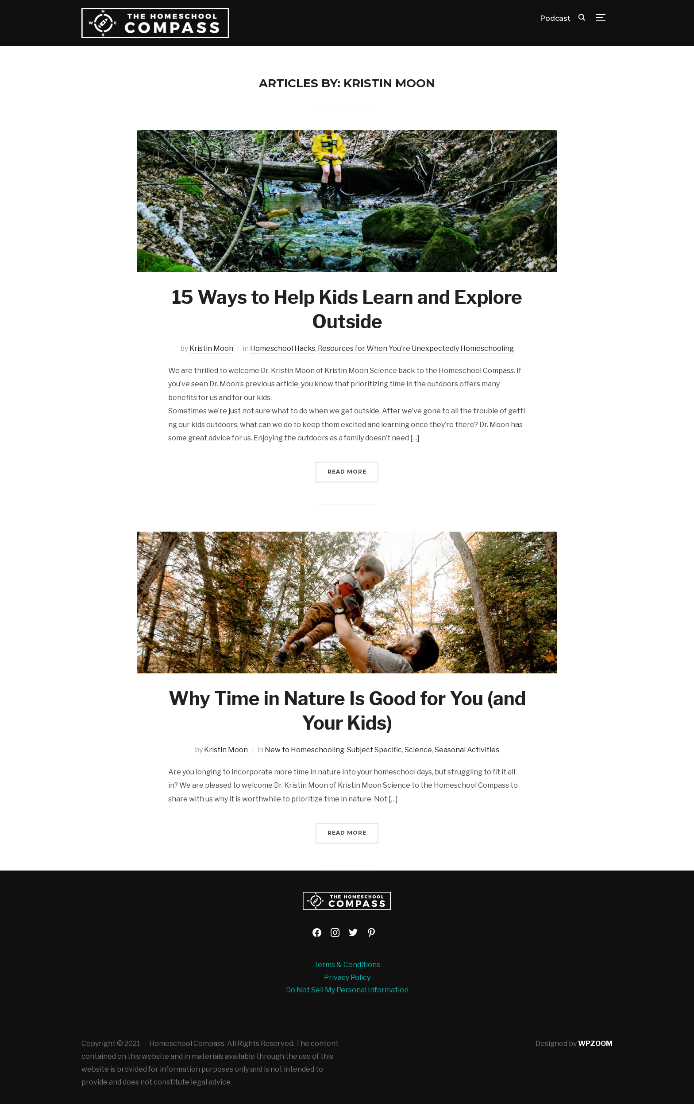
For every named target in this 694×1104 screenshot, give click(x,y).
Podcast (555, 18)
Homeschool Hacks (282, 348)
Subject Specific (374, 750)
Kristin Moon (211, 348)
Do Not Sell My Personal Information (347, 990)
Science (418, 750)
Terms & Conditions (347, 964)
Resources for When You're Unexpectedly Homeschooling (416, 348)
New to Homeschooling (304, 750)
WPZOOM (595, 1043)
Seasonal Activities (467, 750)
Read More (347, 471)
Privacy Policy (347, 977)
